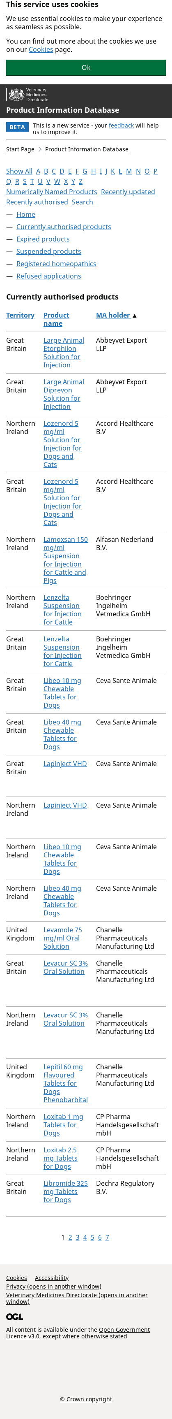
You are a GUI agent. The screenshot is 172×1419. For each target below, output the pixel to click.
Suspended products (48, 251)
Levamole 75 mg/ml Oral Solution (63, 938)
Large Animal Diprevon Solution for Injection (64, 394)
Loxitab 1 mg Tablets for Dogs (63, 1125)
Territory (20, 315)
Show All (19, 171)
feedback (121, 125)
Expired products (43, 239)
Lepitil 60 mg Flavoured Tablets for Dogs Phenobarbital (66, 1083)
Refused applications (48, 276)
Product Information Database (62, 110)
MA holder (113, 315)
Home (25, 214)
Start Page (20, 149)
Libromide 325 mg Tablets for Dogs (66, 1191)
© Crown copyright (86, 1399)
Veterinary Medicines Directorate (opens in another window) (77, 1298)
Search (82, 202)
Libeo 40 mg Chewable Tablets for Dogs (62, 734)
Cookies (41, 49)
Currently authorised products (63, 227)
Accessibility (52, 1278)
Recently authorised (37, 202)
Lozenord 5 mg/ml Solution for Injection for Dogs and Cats (63, 444)
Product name (56, 319)
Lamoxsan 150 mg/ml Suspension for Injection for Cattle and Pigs (66, 560)
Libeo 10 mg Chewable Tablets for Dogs (62, 693)
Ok (86, 67)
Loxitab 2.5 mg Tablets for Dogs (61, 1158)
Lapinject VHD (65, 763)
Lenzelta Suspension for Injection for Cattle (63, 610)
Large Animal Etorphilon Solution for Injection (64, 352)
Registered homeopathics (56, 264)
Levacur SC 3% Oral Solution (66, 967)
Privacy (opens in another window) (53, 1286)
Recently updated (128, 191)
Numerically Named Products (51, 191)
